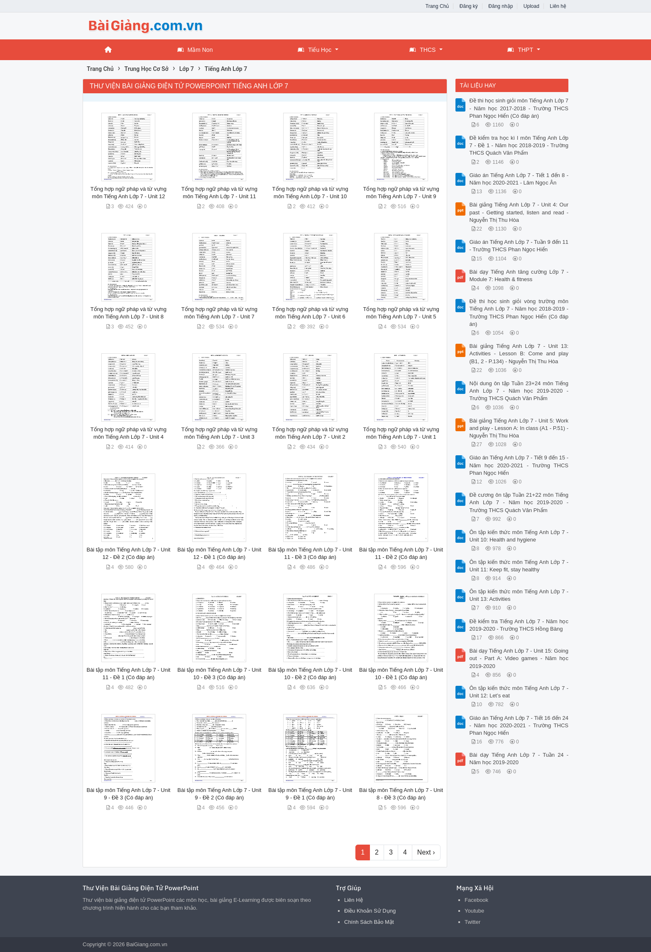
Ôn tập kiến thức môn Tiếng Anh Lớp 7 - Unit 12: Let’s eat (519, 692)
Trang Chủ (437, 6)
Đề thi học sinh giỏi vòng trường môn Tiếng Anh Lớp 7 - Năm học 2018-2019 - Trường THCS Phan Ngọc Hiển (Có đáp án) (519, 312)
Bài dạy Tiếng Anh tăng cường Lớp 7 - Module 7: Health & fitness (519, 275)
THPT (520, 49)
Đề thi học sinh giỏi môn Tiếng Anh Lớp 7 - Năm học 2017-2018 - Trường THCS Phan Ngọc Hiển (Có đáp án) (519, 108)
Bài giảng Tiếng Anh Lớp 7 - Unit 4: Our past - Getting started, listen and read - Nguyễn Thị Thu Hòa (519, 212)
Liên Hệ (353, 900)
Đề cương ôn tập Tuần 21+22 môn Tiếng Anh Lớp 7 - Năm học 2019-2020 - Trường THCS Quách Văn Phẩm (519, 502)
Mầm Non (195, 49)
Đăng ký (469, 6)
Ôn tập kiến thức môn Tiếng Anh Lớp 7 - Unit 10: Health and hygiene (519, 536)
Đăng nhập (500, 6)
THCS (422, 49)
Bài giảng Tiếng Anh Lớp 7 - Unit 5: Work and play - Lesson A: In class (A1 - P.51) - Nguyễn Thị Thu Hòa (519, 428)
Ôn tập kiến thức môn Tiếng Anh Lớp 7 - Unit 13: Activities (519, 595)
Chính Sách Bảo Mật (369, 922)
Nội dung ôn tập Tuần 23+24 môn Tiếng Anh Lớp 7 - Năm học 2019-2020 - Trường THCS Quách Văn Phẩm (519, 390)
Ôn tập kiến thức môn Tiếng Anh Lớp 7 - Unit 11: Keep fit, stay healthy (519, 566)
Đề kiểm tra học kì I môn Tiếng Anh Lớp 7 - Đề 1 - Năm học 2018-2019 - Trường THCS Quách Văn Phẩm (519, 145)
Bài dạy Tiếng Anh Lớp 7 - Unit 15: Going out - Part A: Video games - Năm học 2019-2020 (519, 658)
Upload (531, 6)
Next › (426, 852)
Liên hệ (558, 6)
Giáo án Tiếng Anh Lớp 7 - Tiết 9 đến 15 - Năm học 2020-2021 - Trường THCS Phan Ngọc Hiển (519, 465)
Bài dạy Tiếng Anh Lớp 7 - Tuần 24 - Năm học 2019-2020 (519, 758)
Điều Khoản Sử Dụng (370, 911)
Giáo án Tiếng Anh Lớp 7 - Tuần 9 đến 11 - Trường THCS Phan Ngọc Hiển (519, 246)
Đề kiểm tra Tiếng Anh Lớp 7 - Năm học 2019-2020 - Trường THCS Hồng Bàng (519, 625)
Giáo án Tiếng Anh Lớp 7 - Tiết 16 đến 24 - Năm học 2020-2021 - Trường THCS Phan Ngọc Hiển (519, 725)
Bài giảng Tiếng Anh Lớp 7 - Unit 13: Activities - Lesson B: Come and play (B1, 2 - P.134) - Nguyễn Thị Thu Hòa (519, 353)
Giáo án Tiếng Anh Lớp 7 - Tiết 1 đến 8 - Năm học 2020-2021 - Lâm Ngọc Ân (519, 179)
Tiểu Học (314, 49)
